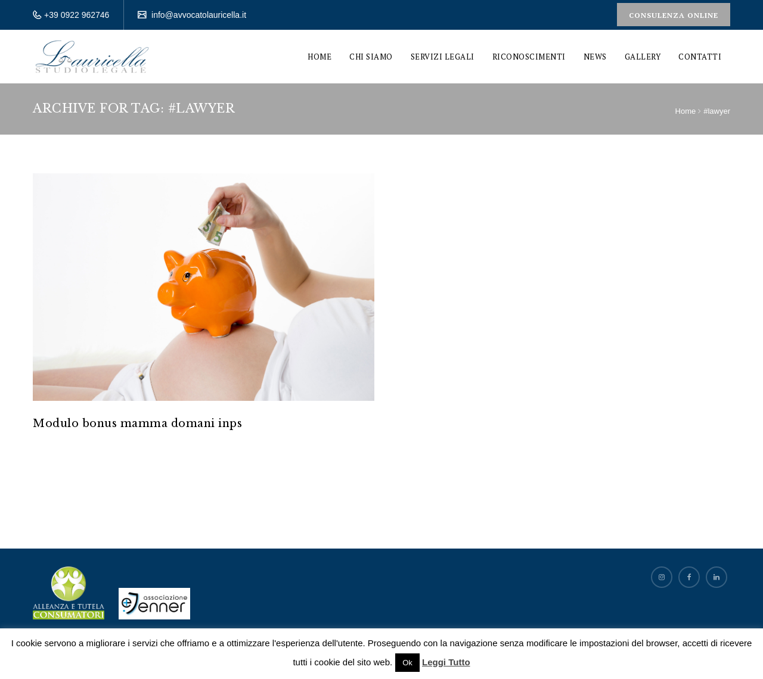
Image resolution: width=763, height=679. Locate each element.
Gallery (643, 56)
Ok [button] (407, 662)
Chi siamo (371, 56)
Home (319, 56)
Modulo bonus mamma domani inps (137, 423)
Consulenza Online (673, 15)
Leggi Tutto (446, 662)
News (595, 56)
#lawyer (716, 111)
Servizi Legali (442, 56)
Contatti (699, 56)
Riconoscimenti (529, 56)
